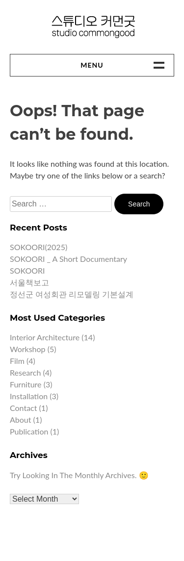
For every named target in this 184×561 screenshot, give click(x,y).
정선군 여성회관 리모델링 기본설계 (71, 294)
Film (17, 360)
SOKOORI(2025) (38, 247)
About (20, 419)
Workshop (28, 349)
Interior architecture (44, 337)
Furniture (26, 384)
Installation (29, 396)
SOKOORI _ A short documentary (68, 258)
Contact (23, 407)
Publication (29, 431)
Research (25, 372)
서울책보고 (29, 282)
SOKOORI (27, 270)
